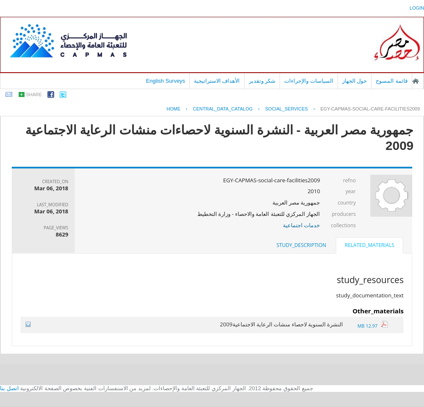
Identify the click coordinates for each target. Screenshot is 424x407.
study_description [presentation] (301, 245)
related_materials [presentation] (369, 245)
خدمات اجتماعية (301, 225)
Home (174, 108)
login (417, 8)
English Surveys (165, 81)
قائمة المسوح (392, 81)
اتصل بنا (9, 388)
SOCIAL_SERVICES (286, 108)
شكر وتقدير (262, 81)
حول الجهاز (354, 81)
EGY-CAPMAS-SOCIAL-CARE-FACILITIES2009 (370, 108)
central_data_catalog (223, 108)
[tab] (369, 246)
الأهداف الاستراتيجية (217, 81)
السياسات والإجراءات (308, 81)
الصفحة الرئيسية (415, 81)
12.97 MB (372, 326)
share (34, 94)
